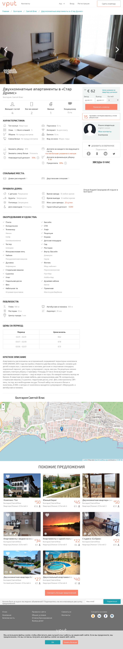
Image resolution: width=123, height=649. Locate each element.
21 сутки (68, 202)
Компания (6, 615)
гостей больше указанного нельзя (60, 153)
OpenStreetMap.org (101, 460)
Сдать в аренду (109, 3)
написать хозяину (101, 107)
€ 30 (50, 159)
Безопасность (8, 618)
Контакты (25, 3)
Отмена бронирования (42, 618)
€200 (71, 207)
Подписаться (112, 601)
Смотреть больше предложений (61, 593)
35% (34, 157)
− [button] (3, 408)
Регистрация (83, 3)
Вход (72, 3)
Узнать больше (70, 642)
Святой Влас (31, 11)
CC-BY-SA (119, 460)
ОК (52, 642)
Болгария (17, 11)
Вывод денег (38, 621)
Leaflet (85, 460)
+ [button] (3, 405)
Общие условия (39, 615)
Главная (5, 11)
